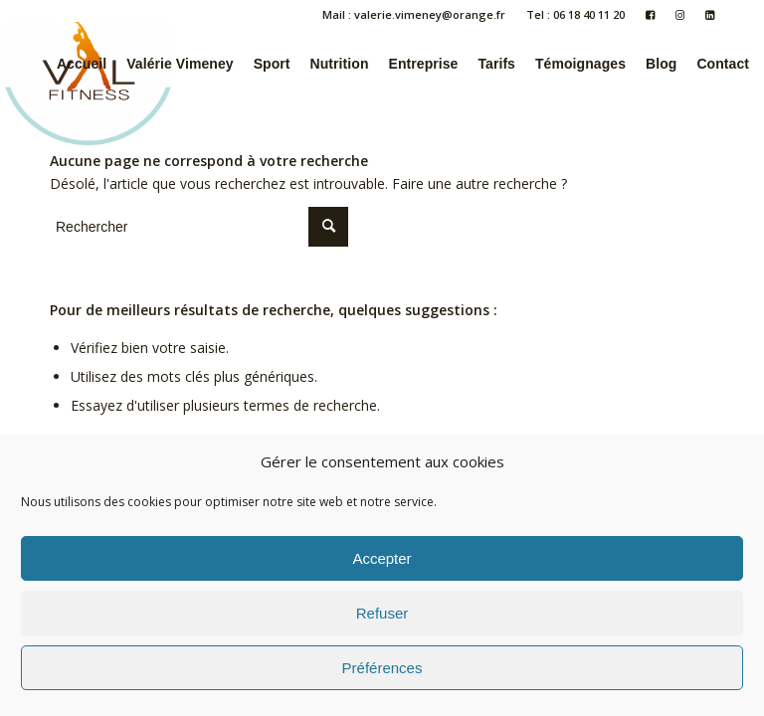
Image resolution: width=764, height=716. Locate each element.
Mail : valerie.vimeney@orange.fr (413, 14)
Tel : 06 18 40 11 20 (575, 14)
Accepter (381, 558)
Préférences (382, 667)
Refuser (382, 613)
